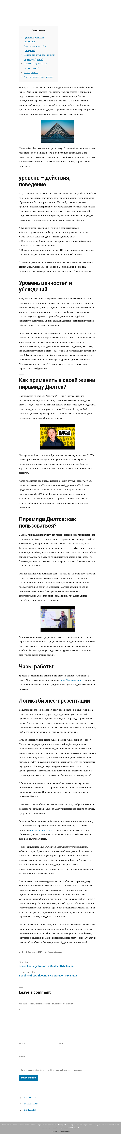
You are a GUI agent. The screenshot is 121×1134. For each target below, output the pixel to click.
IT (22, 952)
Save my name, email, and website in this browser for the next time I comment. (51, 1070)
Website (22, 1057)
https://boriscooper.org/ (72, 680)
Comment (23, 1010)
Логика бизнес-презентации (38, 76)
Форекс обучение (54, 952)
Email (61, 1043)
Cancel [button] (76, 1128)
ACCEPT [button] (70, 1128)
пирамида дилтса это (41, 830)
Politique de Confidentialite (60, 1131)
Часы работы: (31, 72)
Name (22, 1043)
